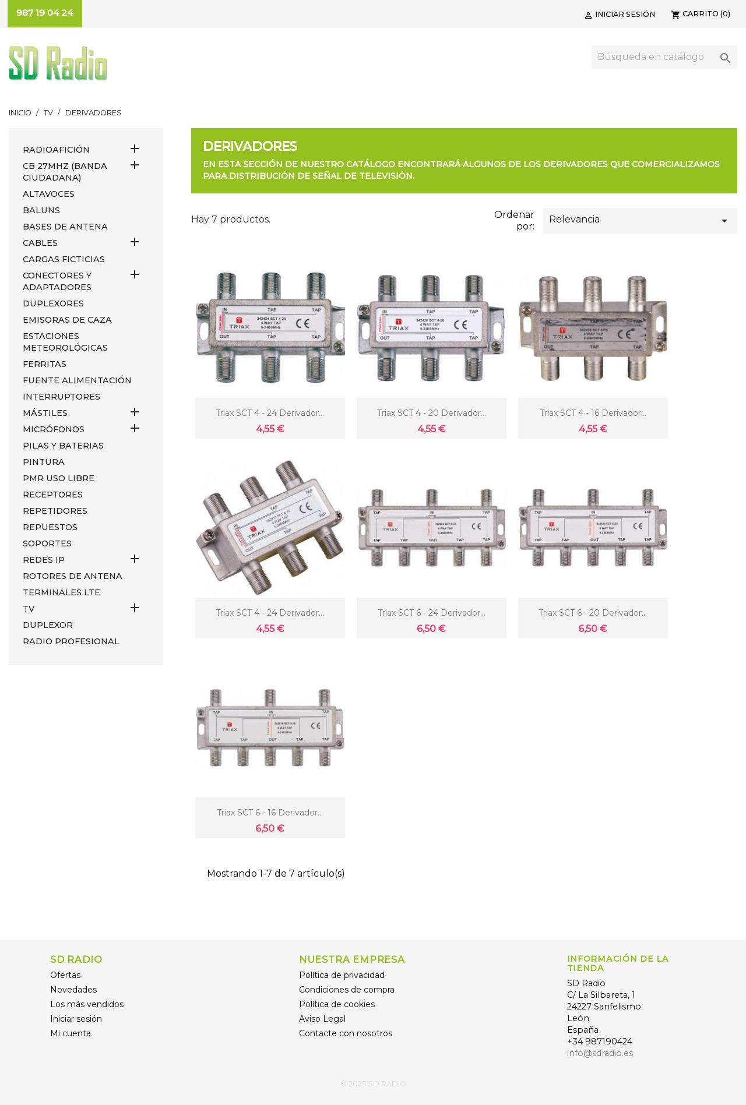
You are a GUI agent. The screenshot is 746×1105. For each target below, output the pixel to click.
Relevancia (640, 221)
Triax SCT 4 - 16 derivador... (593, 413)
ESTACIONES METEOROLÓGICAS (65, 342)
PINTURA (44, 462)
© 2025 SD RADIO (373, 1083)
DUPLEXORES (53, 303)
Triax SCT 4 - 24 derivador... (270, 413)
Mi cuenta (70, 1033)
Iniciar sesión (76, 1019)
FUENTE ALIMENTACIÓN (77, 380)
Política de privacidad (342, 975)
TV (28, 608)
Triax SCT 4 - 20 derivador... (431, 413)
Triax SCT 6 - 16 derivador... (270, 812)
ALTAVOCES (49, 194)
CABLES (40, 243)
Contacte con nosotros (345, 1033)
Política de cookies (337, 1004)
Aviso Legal (322, 1019)
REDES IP (44, 560)
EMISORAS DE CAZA (67, 320)
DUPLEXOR (48, 625)
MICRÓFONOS (54, 429)
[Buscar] (664, 57)
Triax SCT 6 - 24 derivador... (431, 613)
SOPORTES (47, 543)
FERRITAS (44, 364)
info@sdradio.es (600, 1053)
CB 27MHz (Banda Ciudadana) (65, 172)
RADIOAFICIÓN (56, 149)
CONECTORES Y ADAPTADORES (57, 281)
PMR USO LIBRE (58, 478)
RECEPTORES (53, 494)
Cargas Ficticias (64, 259)
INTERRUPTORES (61, 396)
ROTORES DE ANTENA (72, 576)
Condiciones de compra (347, 989)
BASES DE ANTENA (65, 226)
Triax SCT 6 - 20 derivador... (593, 613)
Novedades (73, 989)
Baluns (41, 210)
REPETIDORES (55, 511)
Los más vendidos (87, 1004)
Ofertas (65, 975)
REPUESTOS (50, 527)
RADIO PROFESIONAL (71, 641)
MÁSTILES (45, 413)
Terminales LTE (61, 592)
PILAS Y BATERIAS (63, 445)
